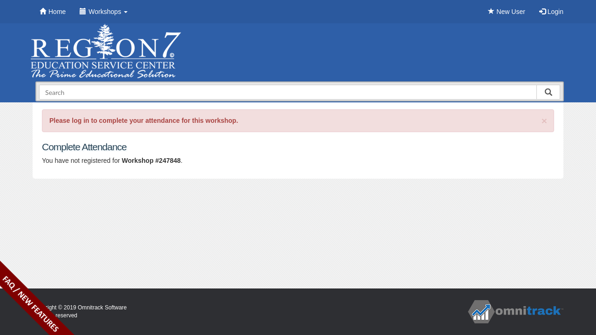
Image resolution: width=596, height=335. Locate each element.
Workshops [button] (104, 11)
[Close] (544, 121)
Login (551, 11)
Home (53, 11)
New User (506, 11)
